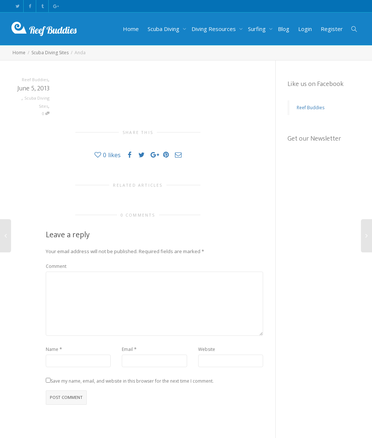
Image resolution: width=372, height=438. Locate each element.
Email (127, 349)
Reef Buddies (310, 107)
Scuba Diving (164, 28)
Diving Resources (214, 28)
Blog (283, 28)
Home (131, 28)
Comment (56, 266)
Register (332, 28)
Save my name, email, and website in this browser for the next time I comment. (132, 381)
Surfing (257, 28)
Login (305, 28)
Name (52, 349)
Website (206, 349)
